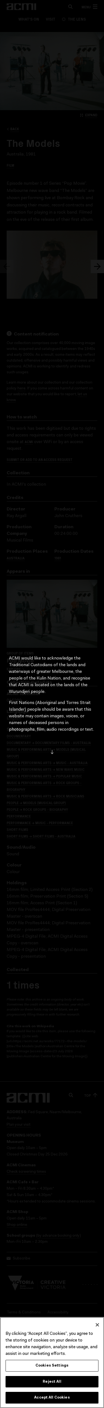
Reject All (52, 1384)
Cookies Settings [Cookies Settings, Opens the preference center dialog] (52, 1368)
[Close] (97, 1327)
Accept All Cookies (52, 1400)
